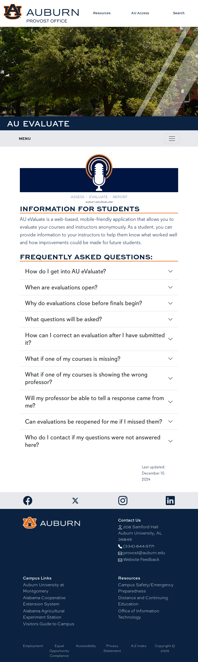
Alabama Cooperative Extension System (44, 601)
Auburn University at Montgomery (43, 588)
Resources (102, 13)
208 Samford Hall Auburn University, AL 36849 (140, 533)
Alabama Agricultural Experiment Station (43, 614)
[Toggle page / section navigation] (172, 138)
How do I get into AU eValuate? (65, 271)
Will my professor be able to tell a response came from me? (94, 401)
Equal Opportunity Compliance (59, 650)
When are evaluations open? (61, 287)
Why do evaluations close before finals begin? (83, 303)
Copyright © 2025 (165, 648)
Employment (33, 645)
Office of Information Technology (138, 614)
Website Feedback (141, 559)
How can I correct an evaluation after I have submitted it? (95, 339)
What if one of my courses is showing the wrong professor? (86, 378)
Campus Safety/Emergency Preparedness (146, 588)
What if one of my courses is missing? (72, 359)
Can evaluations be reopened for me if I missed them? (93, 421)
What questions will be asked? (63, 319)
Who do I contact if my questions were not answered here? (92, 441)
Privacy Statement (112, 648)
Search (179, 13)
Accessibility (86, 645)
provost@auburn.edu (144, 552)
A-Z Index (138, 645)
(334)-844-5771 (138, 546)
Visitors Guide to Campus (48, 624)
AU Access (140, 13)
